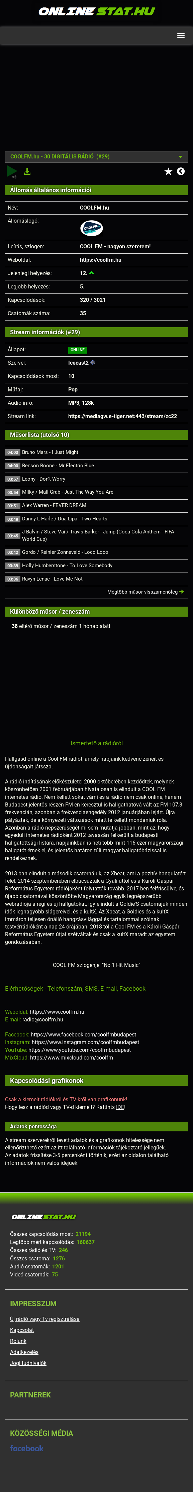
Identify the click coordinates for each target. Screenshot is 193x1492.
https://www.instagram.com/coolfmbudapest (85, 1042)
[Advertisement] (96, 102)
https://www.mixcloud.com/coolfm (71, 1057)
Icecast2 (78, 363)
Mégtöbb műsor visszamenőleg (145, 592)
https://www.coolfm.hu (57, 1012)
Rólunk (18, 1341)
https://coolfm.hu (100, 260)
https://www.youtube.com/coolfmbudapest (79, 1050)
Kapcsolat (22, 1330)
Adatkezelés (24, 1352)
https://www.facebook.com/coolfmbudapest (83, 1034)
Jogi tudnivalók (28, 1363)
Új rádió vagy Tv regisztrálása (45, 1319)
